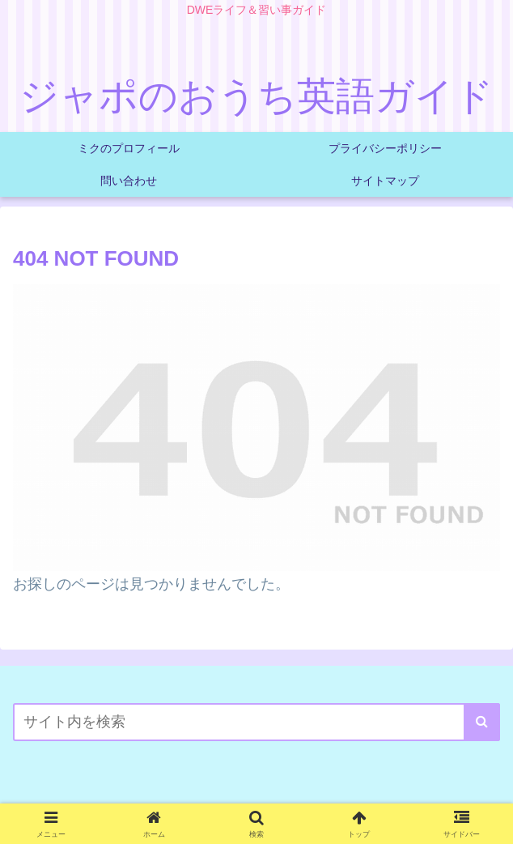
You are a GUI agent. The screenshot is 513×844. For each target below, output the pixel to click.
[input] (256, 722)
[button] (482, 722)
